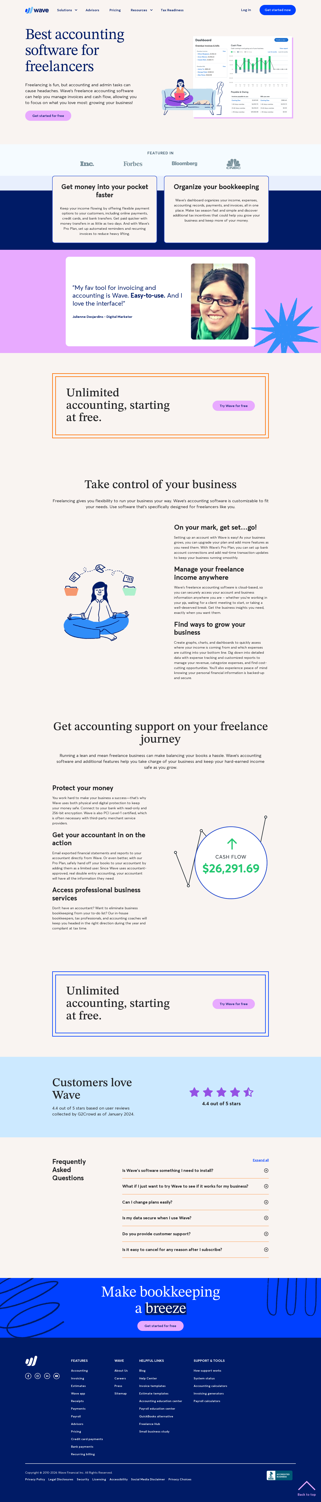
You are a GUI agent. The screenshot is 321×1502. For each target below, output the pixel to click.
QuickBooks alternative (156, 1416)
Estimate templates (153, 1393)
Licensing (99, 1479)
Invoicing (77, 1378)
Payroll (76, 1416)
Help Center (148, 1378)
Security (83, 1479)
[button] (65, 10)
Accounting (79, 1370)
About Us (121, 1370)
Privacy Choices (179, 1479)
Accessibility (119, 1479)
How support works (207, 1370)
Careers (120, 1378)
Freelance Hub (149, 1424)
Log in (246, 10)
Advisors (92, 10)
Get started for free (48, 116)
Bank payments (82, 1446)
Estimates (78, 1386)
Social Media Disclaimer (148, 1479)
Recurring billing (83, 1454)
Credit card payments (87, 1439)
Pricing (115, 10)
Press (118, 1386)
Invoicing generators (209, 1393)
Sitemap (120, 1393)
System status (204, 1378)
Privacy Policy (35, 1479)
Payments (78, 1408)
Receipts (77, 1401)
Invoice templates (152, 1386)
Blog (142, 1370)
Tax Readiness (172, 10)
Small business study (154, 1431)
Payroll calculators (207, 1401)
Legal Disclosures (60, 1479)
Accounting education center (160, 1401)
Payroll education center (157, 1408)
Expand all (261, 1160)
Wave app (78, 1393)
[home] (37, 10)
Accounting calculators (210, 1386)
